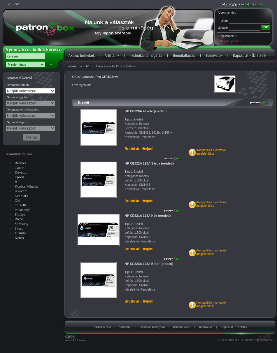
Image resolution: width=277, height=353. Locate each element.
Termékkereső (102, 326)
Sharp (19, 228)
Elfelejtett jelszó (229, 41)
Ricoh (19, 219)
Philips (20, 214)
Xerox (19, 237)
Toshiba (21, 233)
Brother (20, 163)
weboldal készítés (76, 339)
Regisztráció (227, 36)
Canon (19, 167)
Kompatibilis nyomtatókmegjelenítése (211, 151)
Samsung (22, 223)
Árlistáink (125, 326)
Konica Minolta (26, 186)
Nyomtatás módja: (18, 84)
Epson (19, 177)
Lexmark (21, 195)
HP (87, 66)
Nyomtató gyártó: (18, 97)
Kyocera (21, 191)
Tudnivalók (205, 326)
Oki (17, 200)
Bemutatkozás (182, 326)
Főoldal (72, 66)
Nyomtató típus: (17, 122)
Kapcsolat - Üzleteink (233, 326)
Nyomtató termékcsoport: (23, 109)
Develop (21, 172)
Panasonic (22, 209)
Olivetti (20, 205)
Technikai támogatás (152, 326)
